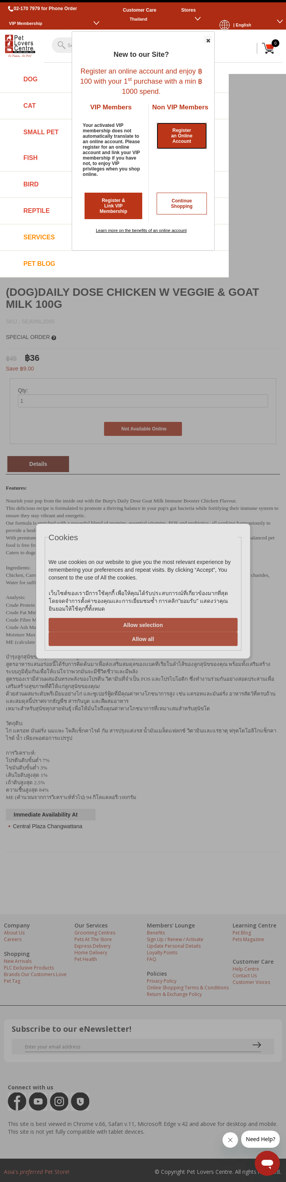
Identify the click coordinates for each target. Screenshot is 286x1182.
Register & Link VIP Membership (113, 206)
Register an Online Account (181, 136)
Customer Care (139, 10)
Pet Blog (39, 263)
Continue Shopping (181, 203)
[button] (208, 39)
